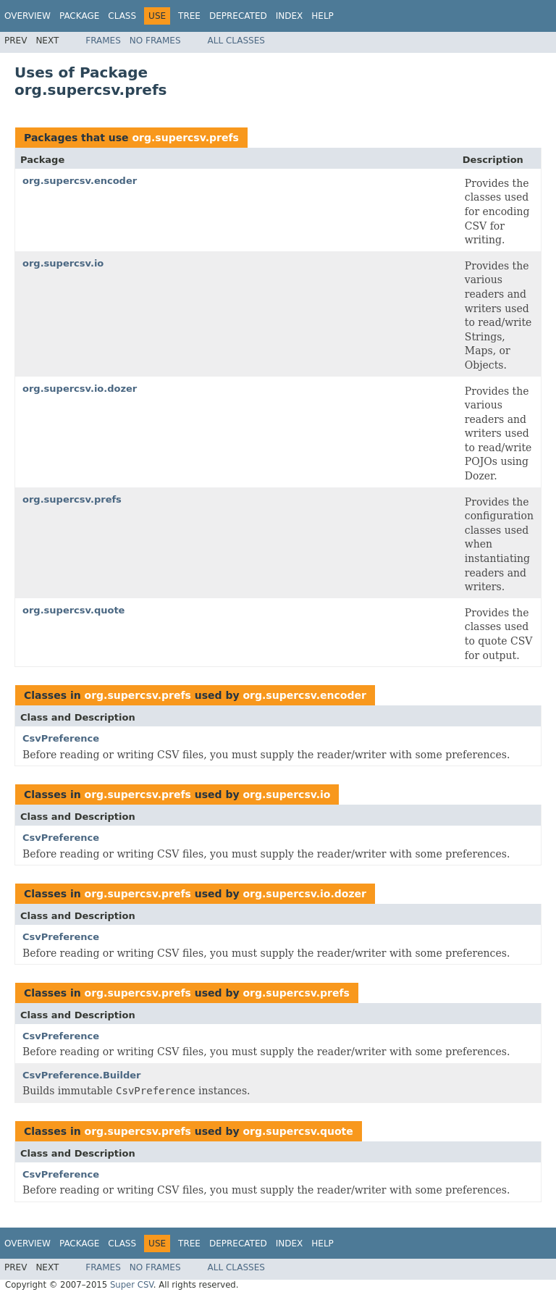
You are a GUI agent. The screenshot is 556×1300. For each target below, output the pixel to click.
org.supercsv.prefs (185, 137)
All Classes (236, 40)
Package (79, 16)
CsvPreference (60, 738)
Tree (189, 16)
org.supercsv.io (63, 263)
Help (322, 16)
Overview (27, 16)
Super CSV (131, 1285)
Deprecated (238, 16)
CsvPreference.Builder (81, 1075)
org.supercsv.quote (73, 610)
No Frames (155, 40)
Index (289, 16)
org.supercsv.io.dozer (79, 388)
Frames (103, 40)
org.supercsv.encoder (79, 180)
